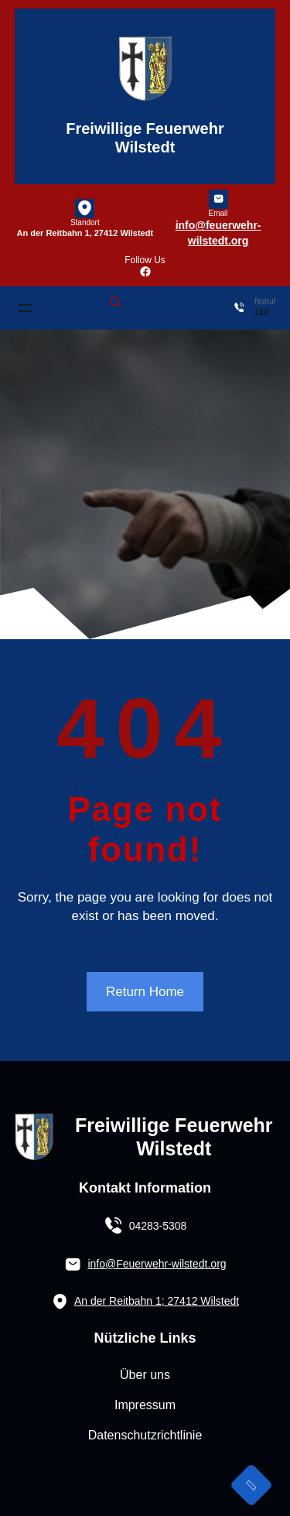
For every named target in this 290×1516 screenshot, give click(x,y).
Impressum (145, 1405)
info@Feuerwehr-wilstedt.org (156, 1264)
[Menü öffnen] (25, 308)
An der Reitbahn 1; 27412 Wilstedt (156, 1301)
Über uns (145, 1374)
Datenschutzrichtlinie (145, 1435)
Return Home (145, 991)
